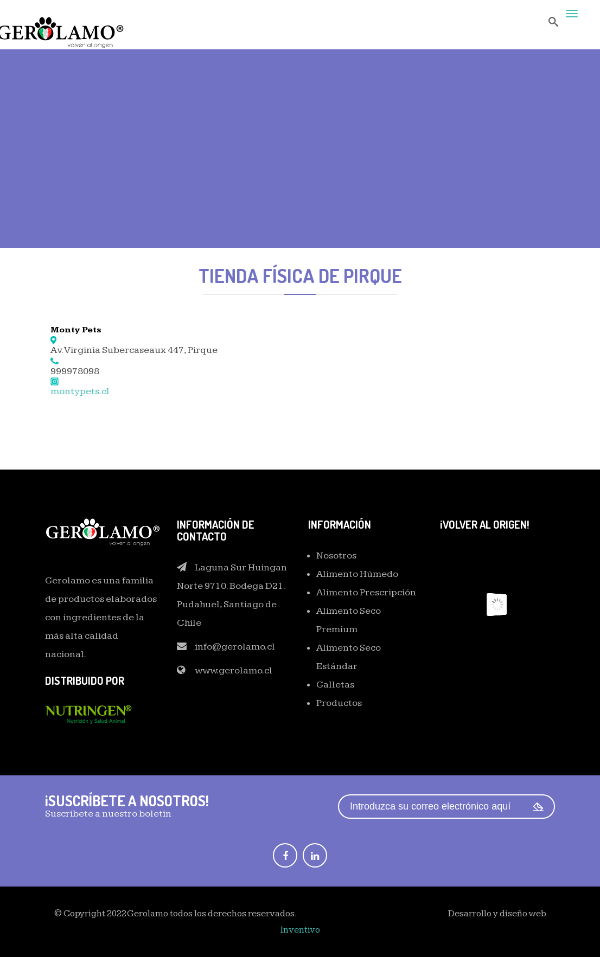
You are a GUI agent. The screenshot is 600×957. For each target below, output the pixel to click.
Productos (339, 703)
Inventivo (300, 929)
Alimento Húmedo (357, 574)
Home (248, 177)
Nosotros (336, 555)
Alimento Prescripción (366, 592)
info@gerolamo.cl (235, 646)
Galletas (335, 684)
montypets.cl (80, 391)
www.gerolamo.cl (233, 670)
